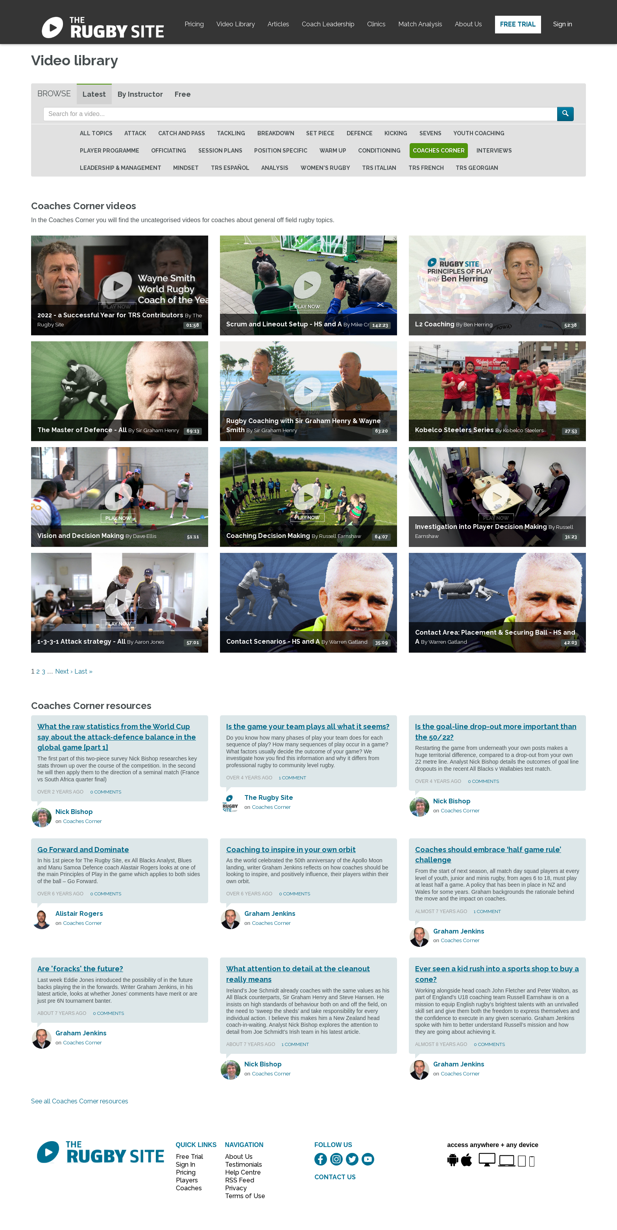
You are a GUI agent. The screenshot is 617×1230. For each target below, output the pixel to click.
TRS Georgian (477, 168)
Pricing (194, 24)
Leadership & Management (120, 168)
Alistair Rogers (79, 913)
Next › (64, 671)
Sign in (562, 24)
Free (183, 94)
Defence (360, 133)
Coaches (189, 1188)
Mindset (186, 168)
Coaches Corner (439, 150)
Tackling (231, 133)
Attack (135, 133)
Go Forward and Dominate (83, 849)
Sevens (430, 133)
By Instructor (140, 94)
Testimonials (241, 1164)
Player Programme (109, 150)
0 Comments (105, 792)
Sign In (185, 1164)
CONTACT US (335, 1177)
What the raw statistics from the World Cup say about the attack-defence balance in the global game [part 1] (116, 736)
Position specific (280, 150)
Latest (94, 94)
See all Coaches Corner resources (79, 1101)
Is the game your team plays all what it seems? (308, 726)
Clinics (376, 24)
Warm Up (333, 150)
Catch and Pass (181, 133)
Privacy (236, 1188)
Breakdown (275, 133)
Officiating (168, 150)
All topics (96, 133)
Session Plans (220, 150)
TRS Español (230, 168)
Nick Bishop (74, 812)
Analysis (274, 168)
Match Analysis (420, 24)
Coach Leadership (328, 24)
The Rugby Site (268, 797)
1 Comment (292, 778)
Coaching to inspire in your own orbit (291, 849)
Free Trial (518, 24)
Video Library (235, 24)
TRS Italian (379, 168)
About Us (468, 24)
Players (187, 1180)
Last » (83, 671)
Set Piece (320, 133)
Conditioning (379, 150)
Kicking (395, 133)
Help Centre (241, 1172)
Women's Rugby (325, 168)
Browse (54, 93)
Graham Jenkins (270, 913)
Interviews (494, 150)
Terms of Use (241, 1196)
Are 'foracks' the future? (80, 969)
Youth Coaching (478, 133)
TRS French (426, 168)
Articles (278, 24)
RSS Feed (240, 1180)
